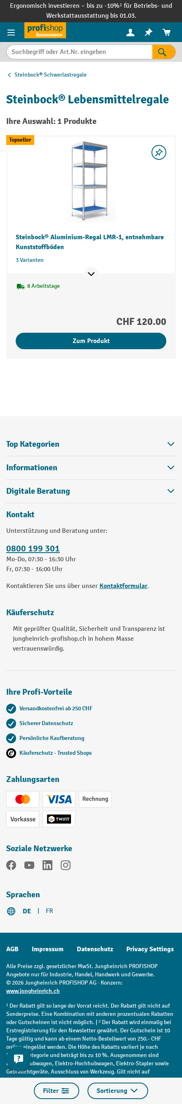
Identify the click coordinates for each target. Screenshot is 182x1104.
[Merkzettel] (148, 32)
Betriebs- (147, 6)
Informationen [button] (91, 467)
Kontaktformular (123, 586)
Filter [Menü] (56, 1091)
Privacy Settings (150, 949)
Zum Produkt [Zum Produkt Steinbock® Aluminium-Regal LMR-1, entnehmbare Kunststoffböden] (91, 341)
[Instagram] (66, 866)
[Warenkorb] (167, 32)
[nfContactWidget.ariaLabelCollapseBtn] (18, 1058)
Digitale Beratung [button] (91, 491)
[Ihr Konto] (130, 32)
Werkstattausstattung (78, 16)
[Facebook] (11, 866)
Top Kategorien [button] (91, 444)
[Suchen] (164, 51)
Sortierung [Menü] (118, 1091)
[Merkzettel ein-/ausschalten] (158, 152)
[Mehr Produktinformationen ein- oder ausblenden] (91, 274)
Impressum (48, 949)
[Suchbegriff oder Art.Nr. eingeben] (79, 51)
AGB (12, 949)
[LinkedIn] (47, 866)
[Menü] (12, 32)
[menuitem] (130, 32)
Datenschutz (95, 949)
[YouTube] (29, 866)
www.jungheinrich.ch (33, 990)
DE (27, 911)
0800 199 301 (33, 548)
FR (49, 911)
